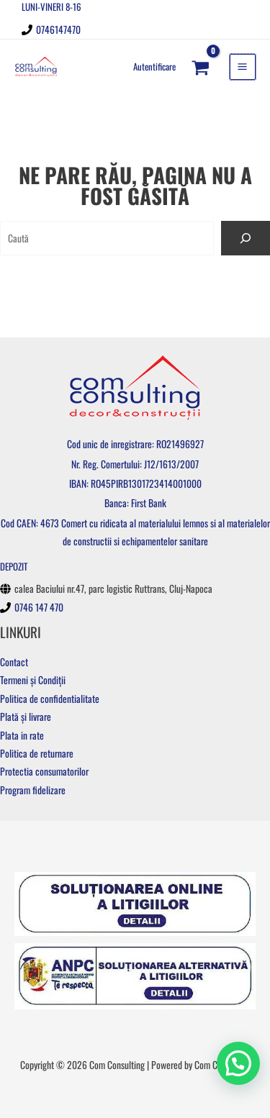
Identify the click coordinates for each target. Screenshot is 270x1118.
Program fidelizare (33, 790)
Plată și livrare (25, 716)
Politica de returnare (36, 753)
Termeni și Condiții (33, 680)
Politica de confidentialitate (49, 698)
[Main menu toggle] (243, 67)
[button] (238, 1063)
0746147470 (58, 29)
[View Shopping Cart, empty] (200, 66)
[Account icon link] (154, 66)
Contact (14, 662)
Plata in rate (22, 735)
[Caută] (245, 238)
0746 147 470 (38, 607)
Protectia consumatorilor (44, 771)
